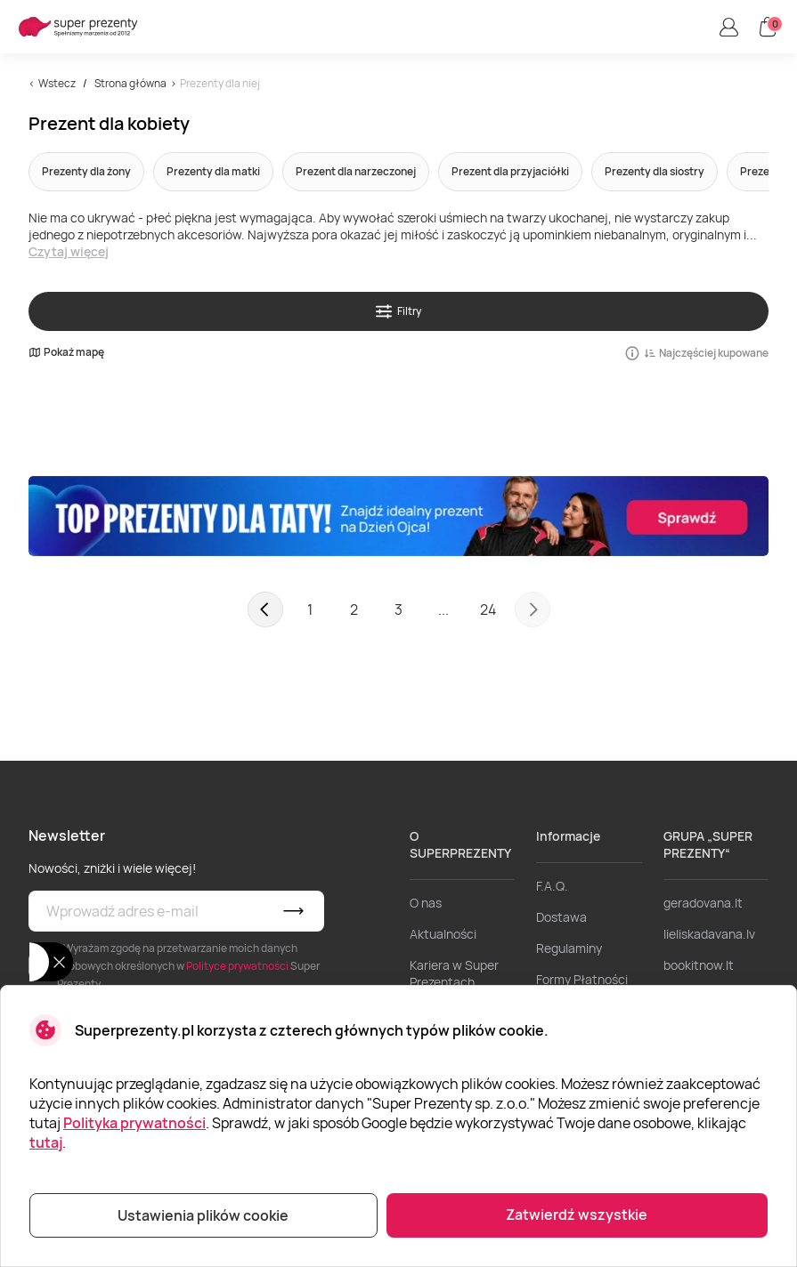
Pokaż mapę (66, 352)
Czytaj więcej (68, 251)
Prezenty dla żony (86, 171)
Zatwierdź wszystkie (576, 1214)
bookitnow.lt (698, 964)
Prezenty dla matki (213, 171)
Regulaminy (569, 948)
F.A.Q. (552, 885)
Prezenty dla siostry (654, 171)
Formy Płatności (582, 979)
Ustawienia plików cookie (203, 1215)
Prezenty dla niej (220, 83)
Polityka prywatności (134, 1123)
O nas (426, 902)
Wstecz (57, 83)
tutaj (45, 1142)
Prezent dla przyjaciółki (510, 171)
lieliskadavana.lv (709, 933)
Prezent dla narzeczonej (356, 171)
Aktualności (443, 933)
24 (488, 609)
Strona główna (130, 83)
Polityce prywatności (237, 965)
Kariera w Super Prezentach (454, 973)
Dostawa (561, 916)
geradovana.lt (703, 902)
